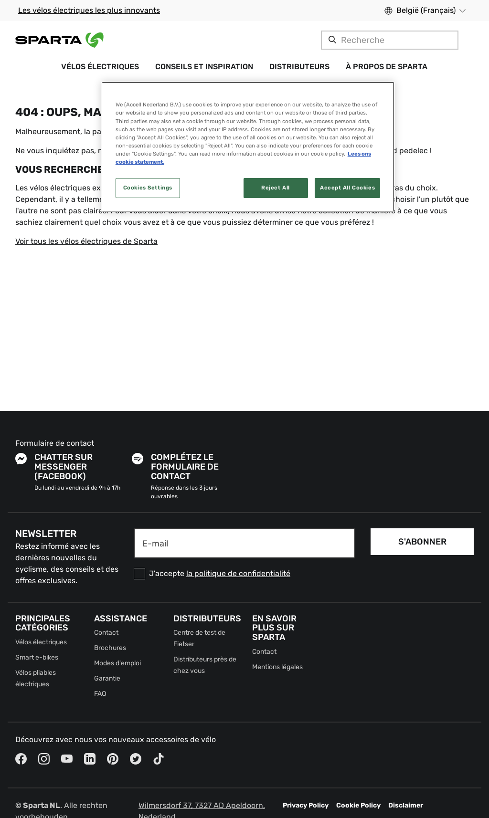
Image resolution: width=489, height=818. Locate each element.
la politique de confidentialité (238, 573)
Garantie (107, 678)
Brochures (110, 648)
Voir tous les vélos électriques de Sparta (86, 241)
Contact (106, 633)
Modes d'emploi (117, 663)
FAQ (100, 694)
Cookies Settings (147, 187)
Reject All (275, 187)
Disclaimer (405, 805)
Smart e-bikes (36, 657)
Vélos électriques (41, 642)
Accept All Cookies (347, 187)
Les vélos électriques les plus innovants (89, 10)
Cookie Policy (358, 805)
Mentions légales (277, 667)
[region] (247, 146)
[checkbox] (244, 573)
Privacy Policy (306, 805)
